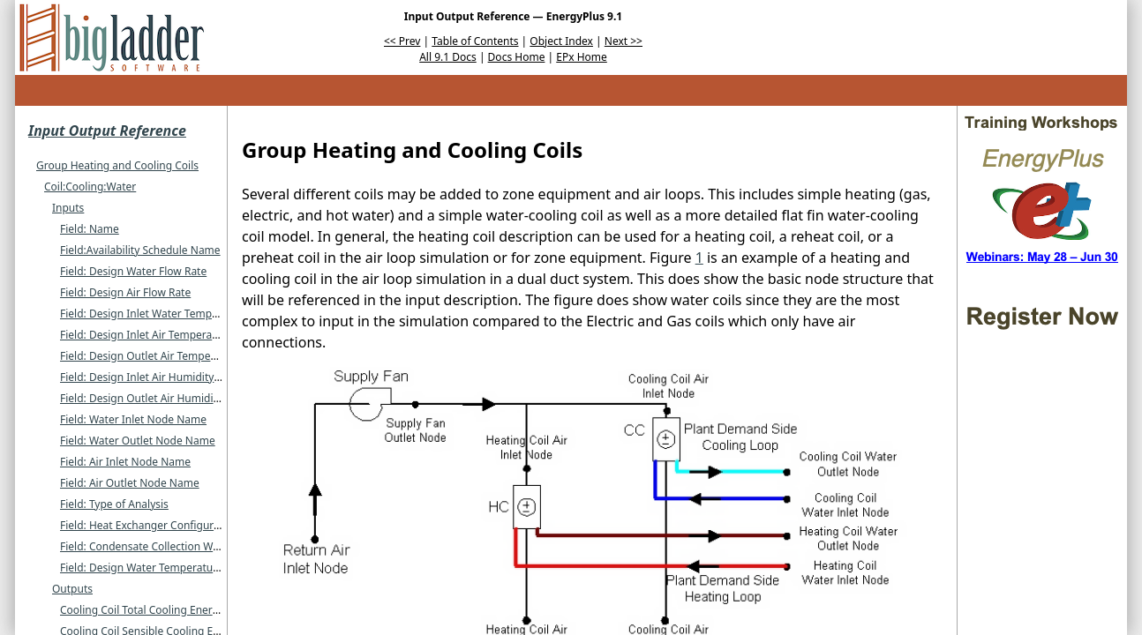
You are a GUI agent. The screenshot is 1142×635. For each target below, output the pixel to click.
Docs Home (516, 56)
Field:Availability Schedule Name (140, 250)
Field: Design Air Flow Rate (125, 292)
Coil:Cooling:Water (90, 186)
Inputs (68, 207)
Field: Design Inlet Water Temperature (154, 313)
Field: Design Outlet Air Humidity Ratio (155, 398)
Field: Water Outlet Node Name (137, 440)
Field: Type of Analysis (114, 504)
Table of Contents (475, 41)
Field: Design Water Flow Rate (133, 271)
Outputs (72, 588)
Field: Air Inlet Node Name (125, 461)
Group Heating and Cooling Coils (117, 165)
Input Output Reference (107, 130)
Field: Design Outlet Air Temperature (150, 355)
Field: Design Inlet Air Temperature (146, 334)
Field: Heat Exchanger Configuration (149, 525)
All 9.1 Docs (448, 56)
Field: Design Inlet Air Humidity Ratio (151, 377)
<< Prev (402, 41)
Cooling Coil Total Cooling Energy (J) (148, 609)
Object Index (561, 41)
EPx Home (581, 56)
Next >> (623, 41)
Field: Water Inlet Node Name (133, 419)
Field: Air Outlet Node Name (129, 482)
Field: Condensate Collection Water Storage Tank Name (196, 546)
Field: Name (89, 228)
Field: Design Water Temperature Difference (168, 567)
